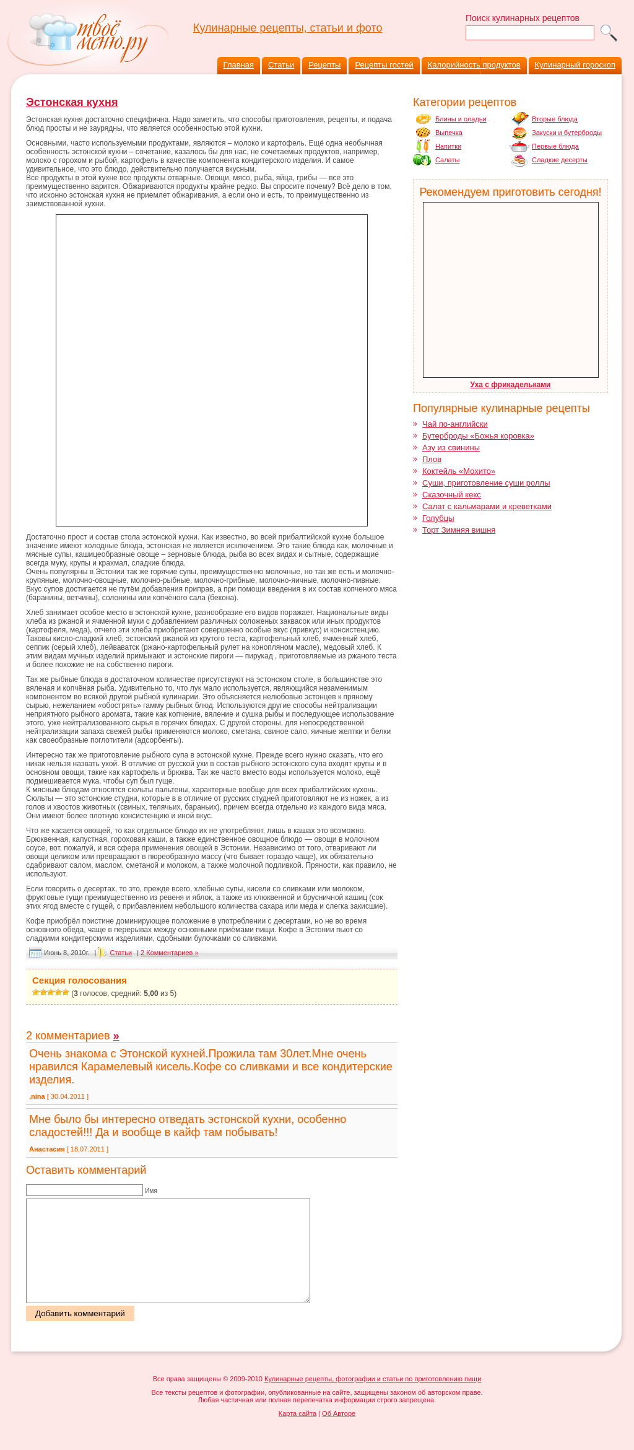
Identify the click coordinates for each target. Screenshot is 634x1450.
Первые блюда (555, 146)
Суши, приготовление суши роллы (486, 482)
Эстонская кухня (72, 102)
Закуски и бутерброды (567, 132)
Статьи (281, 64)
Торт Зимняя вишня (458, 530)
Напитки (448, 146)
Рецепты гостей (384, 64)
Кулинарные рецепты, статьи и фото (287, 28)
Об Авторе (338, 1434)
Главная (239, 64)
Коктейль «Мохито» (458, 471)
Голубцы (438, 518)
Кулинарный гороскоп (575, 64)
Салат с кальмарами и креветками (487, 506)
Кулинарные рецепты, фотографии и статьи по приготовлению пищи (372, 1399)
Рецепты (324, 64)
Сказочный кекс (451, 494)
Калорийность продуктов (474, 64)
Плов (431, 459)
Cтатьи (121, 952)
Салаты (447, 160)
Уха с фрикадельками (511, 384)
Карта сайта (297, 1434)
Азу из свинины (451, 447)
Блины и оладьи (461, 119)
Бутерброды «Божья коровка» (478, 435)
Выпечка (448, 132)
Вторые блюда (555, 119)
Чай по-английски (455, 424)
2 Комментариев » (169, 952)
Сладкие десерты (560, 160)
